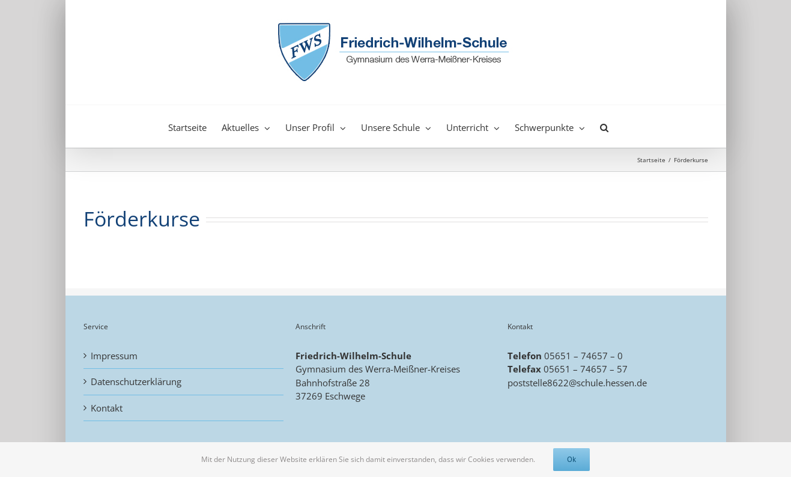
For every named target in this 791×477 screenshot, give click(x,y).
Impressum (114, 356)
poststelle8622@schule (555, 383)
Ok (571, 459)
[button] (604, 126)
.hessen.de (625, 383)
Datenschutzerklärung (136, 381)
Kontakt (107, 408)
